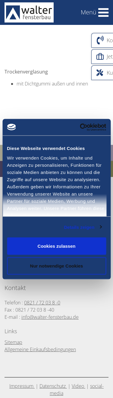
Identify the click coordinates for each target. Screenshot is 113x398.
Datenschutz (53, 386)
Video (78, 386)
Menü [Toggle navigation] (88, 12)
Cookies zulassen (57, 246)
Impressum (22, 386)
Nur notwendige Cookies (56, 265)
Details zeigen (79, 226)
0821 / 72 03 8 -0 (42, 302)
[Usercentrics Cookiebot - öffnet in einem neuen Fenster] (93, 127)
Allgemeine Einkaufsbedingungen (40, 349)
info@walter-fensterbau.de (50, 317)
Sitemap (13, 342)
